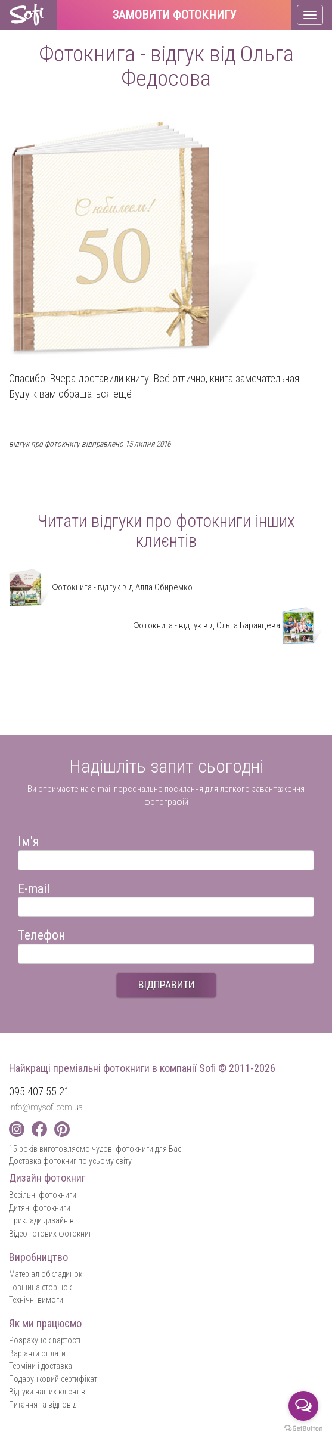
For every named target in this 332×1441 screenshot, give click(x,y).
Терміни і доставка (40, 1366)
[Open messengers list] (303, 1406)
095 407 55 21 (39, 1091)
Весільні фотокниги (42, 1195)
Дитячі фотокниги (39, 1208)
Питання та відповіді (43, 1404)
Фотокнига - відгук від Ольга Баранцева (228, 625)
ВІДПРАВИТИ (166, 984)
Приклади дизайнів (41, 1220)
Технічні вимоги (36, 1299)
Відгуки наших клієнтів (47, 1391)
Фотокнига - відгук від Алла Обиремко (101, 587)
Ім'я (28, 839)
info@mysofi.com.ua (46, 1107)
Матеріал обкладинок (45, 1274)
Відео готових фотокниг (50, 1233)
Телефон (42, 933)
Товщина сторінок (40, 1287)
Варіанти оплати (37, 1353)
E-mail (33, 887)
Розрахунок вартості (44, 1340)
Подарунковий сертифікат (53, 1379)
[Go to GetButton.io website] (303, 1429)
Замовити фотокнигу (175, 15)
